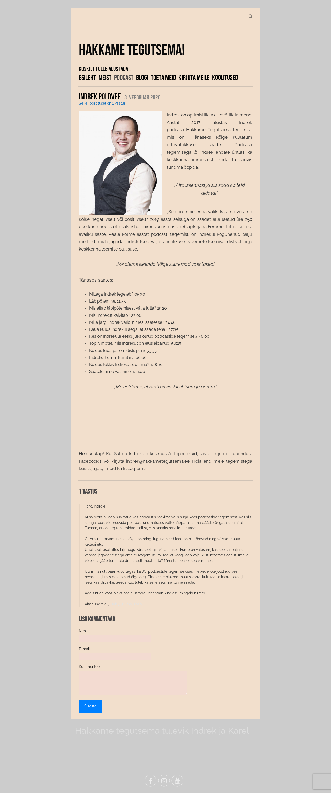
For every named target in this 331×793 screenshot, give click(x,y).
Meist (105, 77)
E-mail (84, 649)
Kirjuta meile (193, 77)
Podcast (123, 77)
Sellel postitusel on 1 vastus (102, 103)
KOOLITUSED (225, 77)
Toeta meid (163, 77)
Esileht (87, 77)
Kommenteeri (90, 667)
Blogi (142, 77)
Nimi (83, 631)
